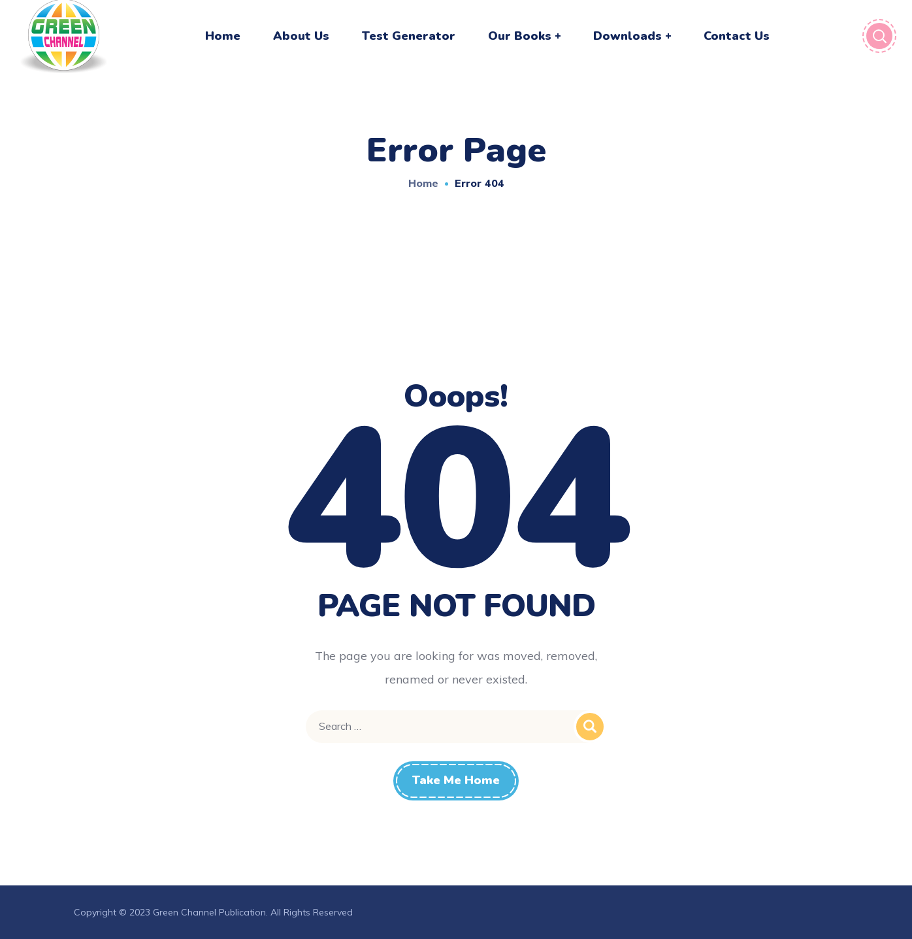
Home (423, 182)
